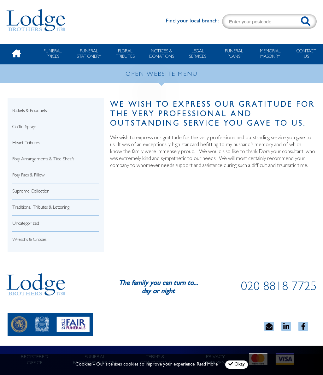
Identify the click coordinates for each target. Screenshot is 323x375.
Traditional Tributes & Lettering (40, 207)
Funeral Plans (234, 54)
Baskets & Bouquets (29, 111)
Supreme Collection (31, 191)
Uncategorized (25, 224)
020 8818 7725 (279, 288)
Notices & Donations (161, 54)
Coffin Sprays (24, 127)
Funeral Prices (53, 54)
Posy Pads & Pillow (28, 175)
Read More (207, 364)
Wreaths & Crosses (29, 240)
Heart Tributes (25, 143)
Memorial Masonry (270, 54)
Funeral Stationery (89, 54)
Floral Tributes (125, 54)
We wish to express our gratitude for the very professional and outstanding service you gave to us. (212, 114)
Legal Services (197, 54)
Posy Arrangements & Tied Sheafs (43, 159)
